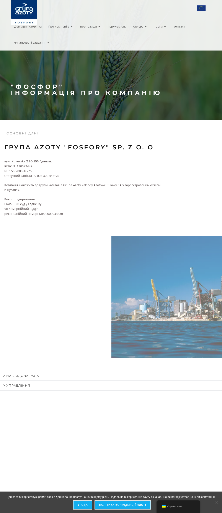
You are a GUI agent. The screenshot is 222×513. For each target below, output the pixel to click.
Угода (83, 505)
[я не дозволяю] (216, 502)
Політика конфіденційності (122, 505)
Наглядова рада (22, 376)
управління (18, 385)
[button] (111, 376)
